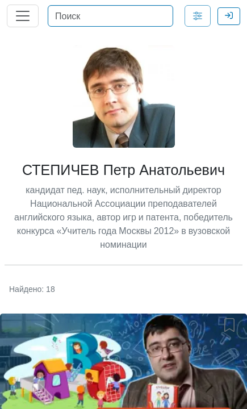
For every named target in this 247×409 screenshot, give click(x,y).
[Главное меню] (23, 16)
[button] (231, 323)
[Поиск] (110, 16)
